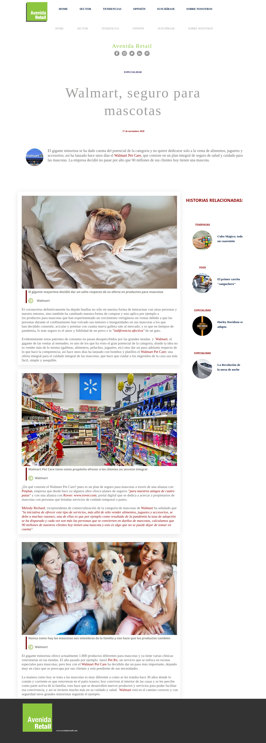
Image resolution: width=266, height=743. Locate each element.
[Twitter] (132, 53)
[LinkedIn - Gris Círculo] (139, 53)
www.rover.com (85, 495)
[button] (85, 9)
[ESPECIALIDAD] (133, 72)
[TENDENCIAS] (202, 224)
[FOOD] (202, 267)
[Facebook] (116, 53)
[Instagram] (124, 53)
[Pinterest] (147, 53)
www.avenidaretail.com (66, 730)
